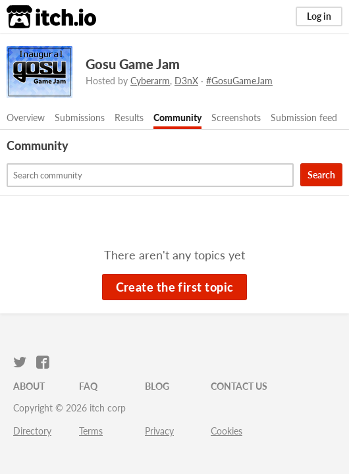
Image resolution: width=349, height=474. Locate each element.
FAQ (88, 386)
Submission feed (304, 117)
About (29, 386)
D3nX (186, 80)
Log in (319, 16)
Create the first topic (175, 287)
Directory (32, 430)
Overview (26, 117)
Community (177, 117)
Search (321, 174)
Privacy (159, 430)
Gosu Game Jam (133, 64)
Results (129, 117)
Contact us (239, 386)
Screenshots (236, 117)
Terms (91, 430)
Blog (157, 386)
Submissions (80, 117)
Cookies (226, 430)
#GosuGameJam (239, 80)
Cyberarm (150, 80)
